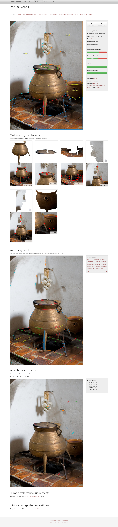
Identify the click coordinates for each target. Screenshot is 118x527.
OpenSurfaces (15, 2)
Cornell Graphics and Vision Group (59, 520)
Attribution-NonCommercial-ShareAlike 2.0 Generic (96, 85)
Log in (105, 2)
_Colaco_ (98, 87)
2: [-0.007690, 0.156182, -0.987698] (96, 264)
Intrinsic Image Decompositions (83, 14)
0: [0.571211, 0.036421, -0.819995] (96, 259)
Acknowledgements (62, 522)
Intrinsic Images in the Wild (32, 496)
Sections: (13, 14)
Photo (19, 14)
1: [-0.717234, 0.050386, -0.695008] (96, 262)
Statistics (47, 2)
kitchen (93, 39)
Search (55, 2)
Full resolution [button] (92, 24)
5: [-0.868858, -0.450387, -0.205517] (97, 271)
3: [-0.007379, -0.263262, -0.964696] (97, 266)
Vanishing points (43, 14)
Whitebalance (53, 14)
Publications (28, 2)
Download (53, 522)
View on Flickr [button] (102, 24)
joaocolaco (96, 78)
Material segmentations (29, 14)
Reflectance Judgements (66, 14)
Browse (38, 2)
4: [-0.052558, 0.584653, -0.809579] (96, 268)
